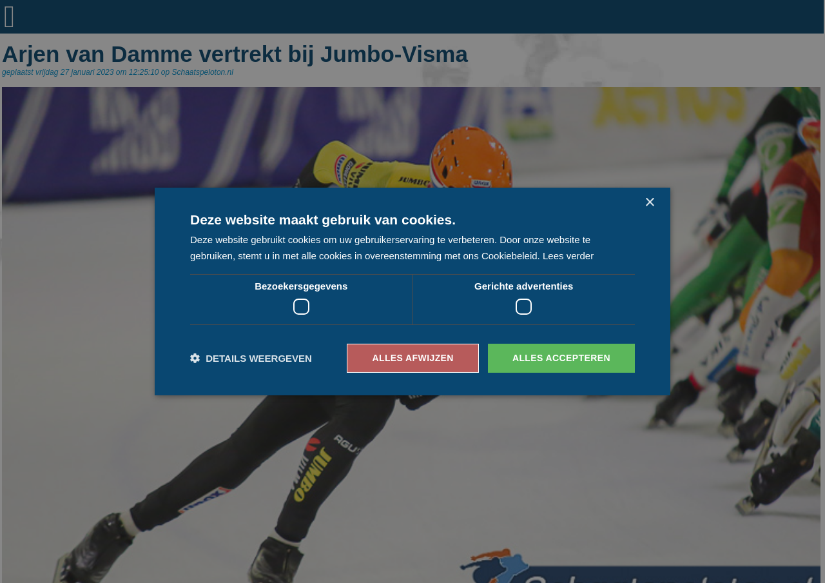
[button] (251, 358)
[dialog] (412, 291)
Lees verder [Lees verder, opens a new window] (568, 255)
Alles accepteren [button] (561, 358)
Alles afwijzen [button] (412, 358)
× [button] (649, 203)
